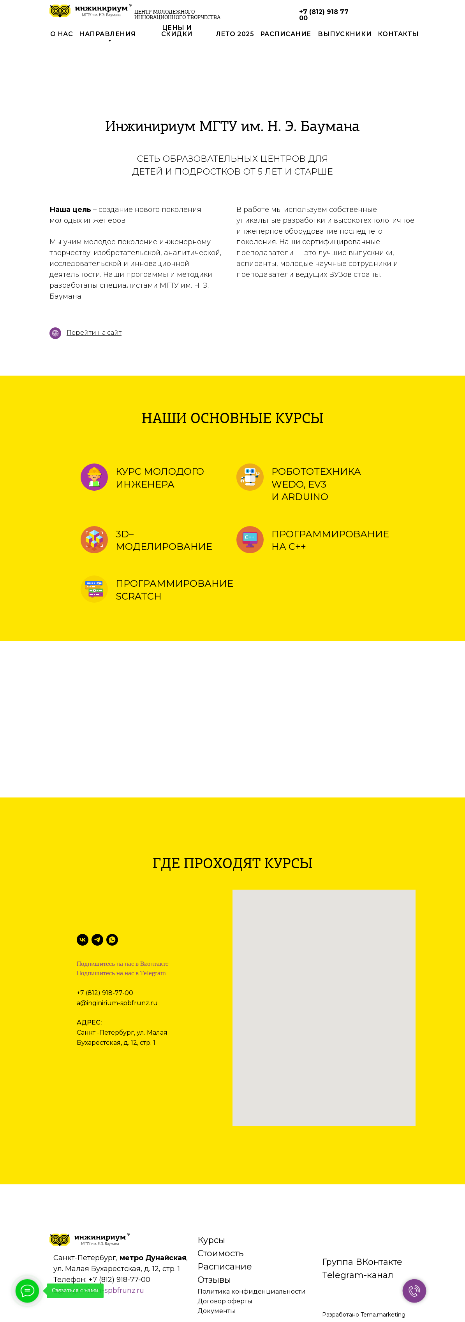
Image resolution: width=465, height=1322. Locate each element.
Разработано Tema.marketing (363, 1264)
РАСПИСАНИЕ (285, 34)
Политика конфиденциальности (251, 1241)
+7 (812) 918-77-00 (105, 993)
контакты (398, 34)
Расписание (224, 1216)
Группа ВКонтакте (362, 1211)
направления (107, 34)
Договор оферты (224, 1250)
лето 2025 (235, 34)
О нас (61, 34)
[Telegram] (97, 940)
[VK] (82, 940)
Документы (216, 1260)
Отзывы (214, 1229)
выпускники (345, 34)
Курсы (211, 1189)
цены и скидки (177, 31)
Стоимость (220, 1203)
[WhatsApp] (112, 940)
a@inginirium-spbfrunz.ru (117, 1003)
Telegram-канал (357, 1224)
